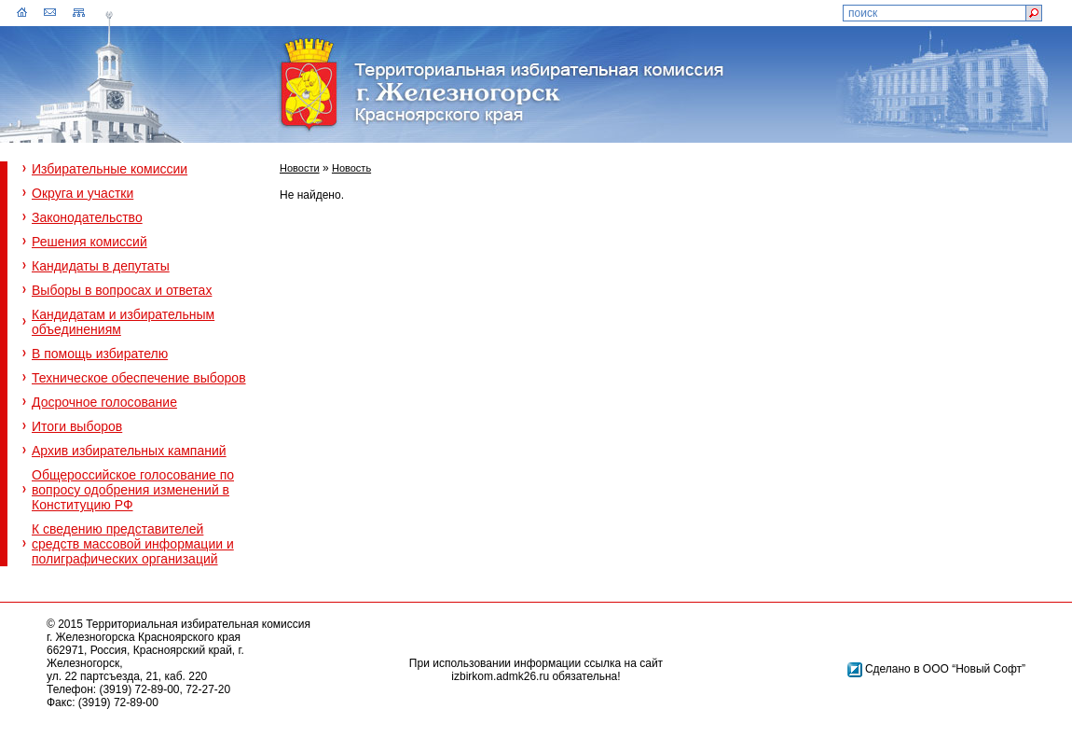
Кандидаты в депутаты (101, 265)
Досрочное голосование (104, 402)
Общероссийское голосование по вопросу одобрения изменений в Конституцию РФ (133, 489)
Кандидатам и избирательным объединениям (123, 322)
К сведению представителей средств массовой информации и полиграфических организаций (133, 543)
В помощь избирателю (100, 353)
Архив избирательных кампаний (129, 450)
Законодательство (87, 217)
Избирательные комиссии (109, 168)
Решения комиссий (89, 241)
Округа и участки (82, 193)
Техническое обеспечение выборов (139, 377)
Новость (351, 168)
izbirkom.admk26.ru (500, 676)
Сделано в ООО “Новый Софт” (945, 668)
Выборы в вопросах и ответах (122, 290)
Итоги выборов (77, 426)
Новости (300, 168)
